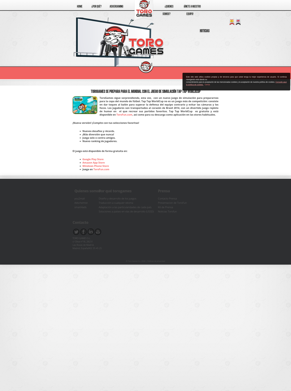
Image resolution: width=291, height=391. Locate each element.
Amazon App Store (94, 162)
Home (79, 6)
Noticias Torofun (167, 211)
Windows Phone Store (96, 166)
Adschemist (81, 202)
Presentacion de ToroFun (172, 202)
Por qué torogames (115, 190)
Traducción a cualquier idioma (116, 202)
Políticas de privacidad (156, 261)
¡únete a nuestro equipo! (192, 10)
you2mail (79, 198)
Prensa (164, 190)
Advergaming (116, 6)
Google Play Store (93, 159)
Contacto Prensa (167, 198)
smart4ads (80, 207)
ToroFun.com (124, 114)
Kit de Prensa (165, 207)
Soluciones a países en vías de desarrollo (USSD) (126, 211)
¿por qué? (96, 6)
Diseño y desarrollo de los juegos (117, 198)
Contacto (80, 222)
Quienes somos (87, 190)
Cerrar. (207, 85)
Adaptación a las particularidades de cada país (125, 207)
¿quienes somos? (168, 10)
